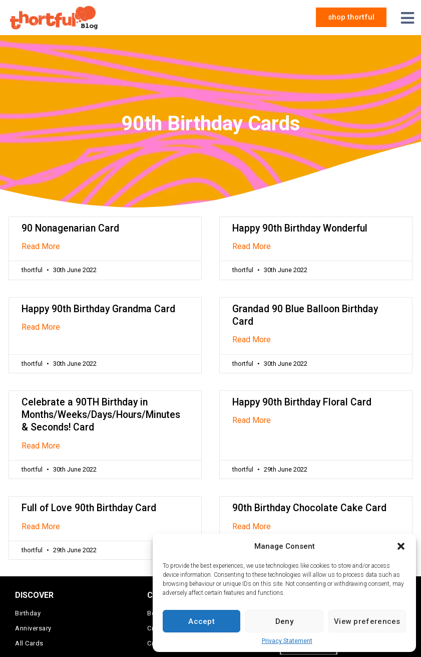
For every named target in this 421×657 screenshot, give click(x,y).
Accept (201, 621)
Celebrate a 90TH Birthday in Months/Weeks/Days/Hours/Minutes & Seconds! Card (101, 414)
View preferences (367, 621)
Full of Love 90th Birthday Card (89, 508)
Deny (284, 621)
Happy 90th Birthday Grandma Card (98, 309)
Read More (41, 246)
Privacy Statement (287, 640)
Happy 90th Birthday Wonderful (299, 228)
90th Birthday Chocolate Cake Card (309, 508)
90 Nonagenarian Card (70, 228)
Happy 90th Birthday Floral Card (301, 402)
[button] (401, 546)
